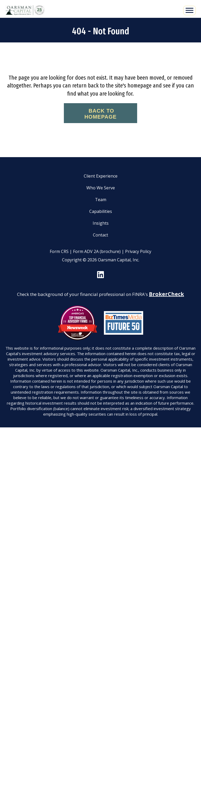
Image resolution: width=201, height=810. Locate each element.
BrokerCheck (166, 293)
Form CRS (59, 251)
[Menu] (189, 10)
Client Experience (101, 176)
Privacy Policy (138, 251)
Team (100, 199)
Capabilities (100, 211)
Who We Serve (100, 188)
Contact (100, 235)
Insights (101, 223)
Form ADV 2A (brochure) (97, 251)
